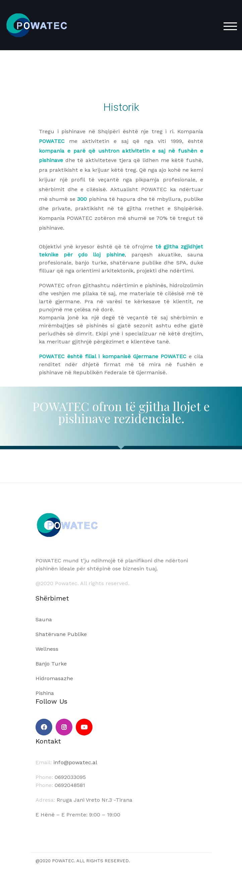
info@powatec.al (75, 762)
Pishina (45, 693)
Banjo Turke (51, 663)
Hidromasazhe (54, 678)
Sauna (44, 619)
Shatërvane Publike (61, 634)
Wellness (47, 649)
